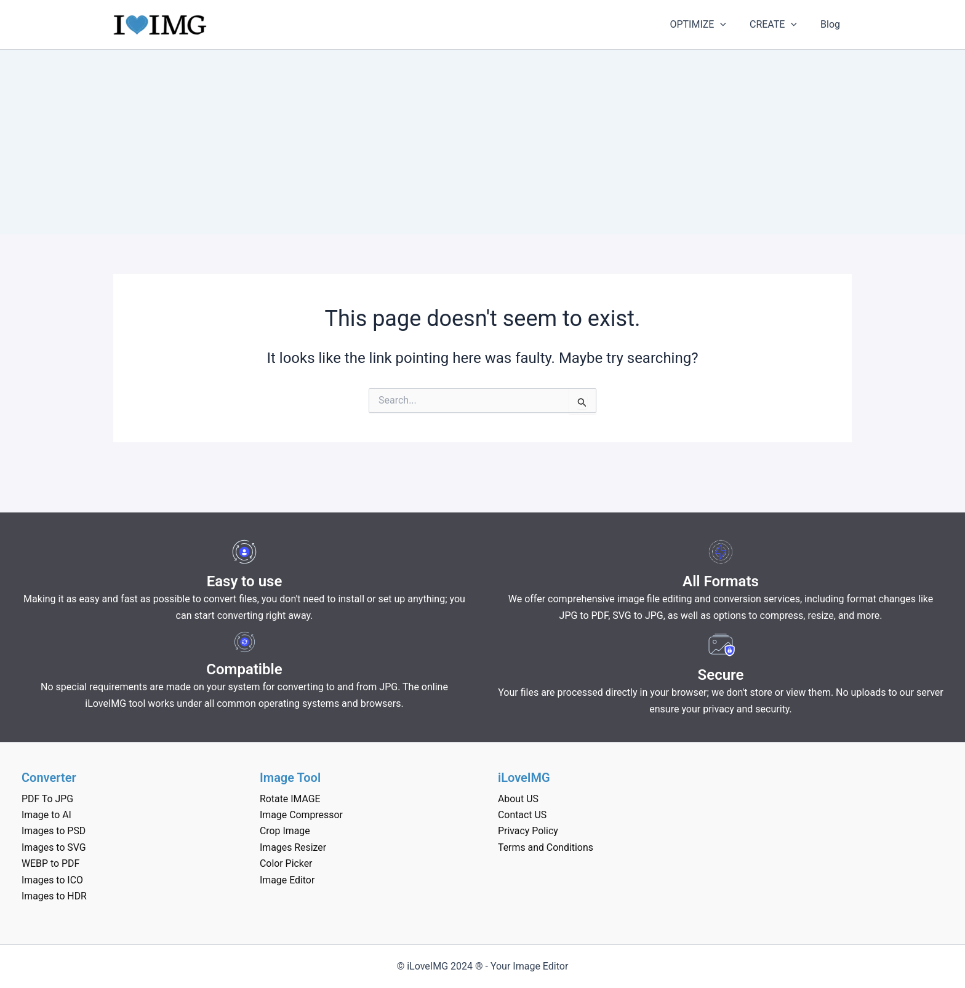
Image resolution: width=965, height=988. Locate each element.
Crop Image (285, 831)
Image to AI (46, 815)
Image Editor (287, 880)
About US (518, 799)
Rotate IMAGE (290, 799)
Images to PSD (54, 831)
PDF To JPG (48, 799)
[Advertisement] (482, 142)
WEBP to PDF (51, 863)
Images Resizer (293, 847)
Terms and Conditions (546, 847)
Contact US (522, 815)
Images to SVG (54, 847)
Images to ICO (53, 880)
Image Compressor (301, 815)
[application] (729, 24)
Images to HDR (54, 896)
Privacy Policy (528, 831)
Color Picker (286, 863)
